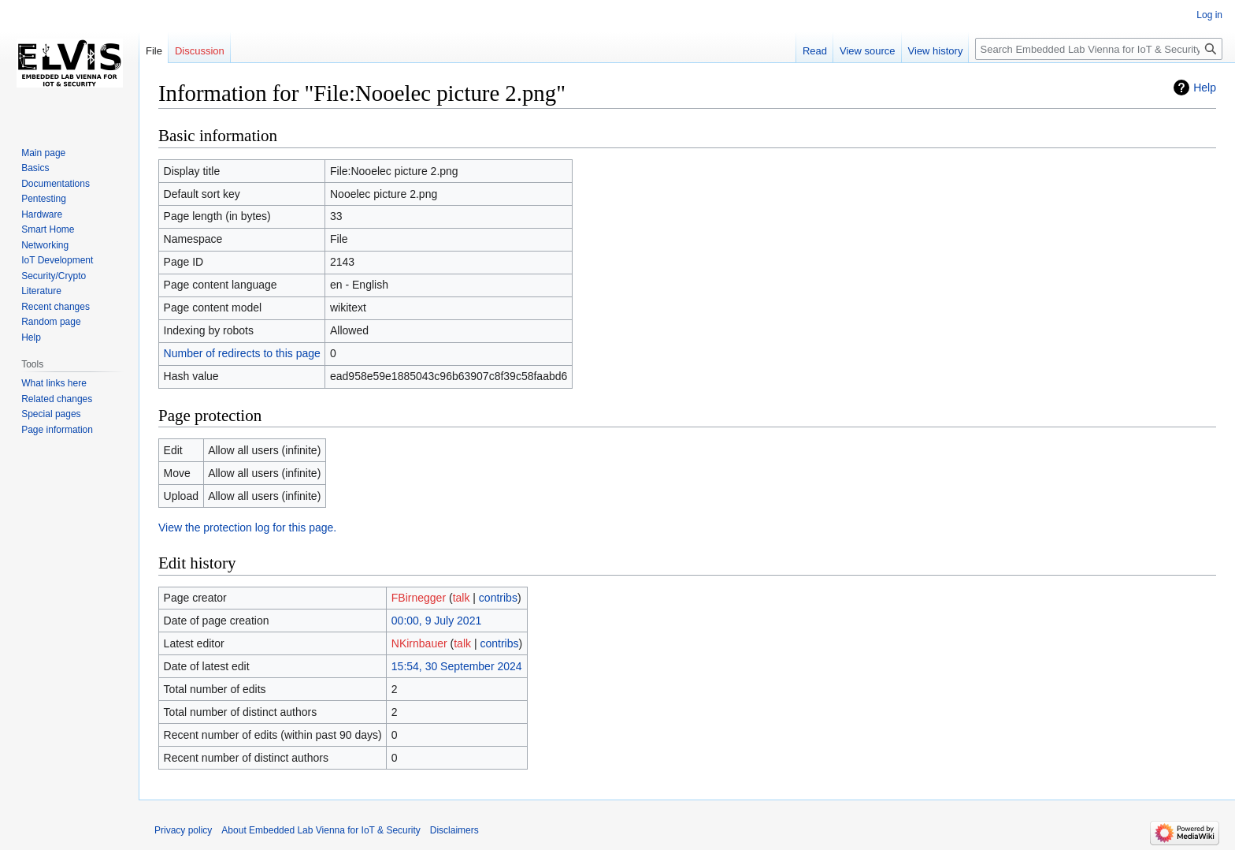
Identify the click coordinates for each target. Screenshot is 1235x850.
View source (868, 51)
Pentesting (43, 198)
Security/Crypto (53, 275)
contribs (498, 597)
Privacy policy (183, 830)
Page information (57, 429)
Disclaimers (454, 830)
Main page (43, 152)
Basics (35, 167)
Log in (1209, 15)
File (154, 51)
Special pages (50, 413)
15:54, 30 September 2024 (456, 666)
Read (815, 51)
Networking (45, 245)
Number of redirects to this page (242, 353)
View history (935, 51)
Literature (41, 290)
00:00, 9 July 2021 (436, 620)
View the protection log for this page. (247, 527)
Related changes (56, 398)
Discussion (199, 51)
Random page (50, 321)
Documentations (55, 183)
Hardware (41, 214)
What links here (54, 383)
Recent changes (55, 306)
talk (461, 597)
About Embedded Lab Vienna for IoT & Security (320, 830)
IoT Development (57, 260)
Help (1204, 87)
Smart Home (47, 229)
